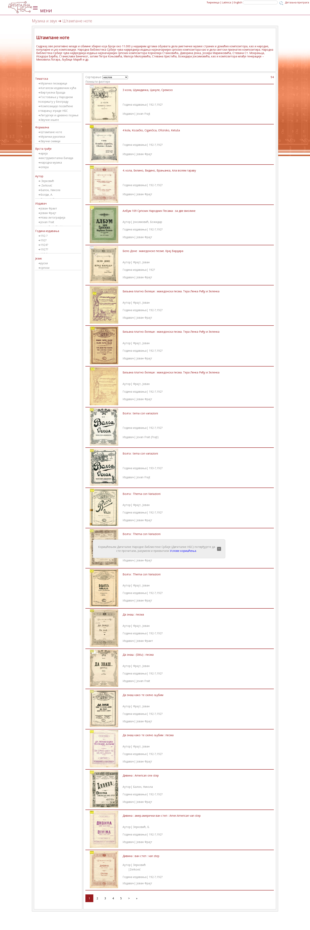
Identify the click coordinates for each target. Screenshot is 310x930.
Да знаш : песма (133, 614)
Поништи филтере (97, 81)
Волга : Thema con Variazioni (142, 494)
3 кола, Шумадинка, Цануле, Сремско (148, 90)
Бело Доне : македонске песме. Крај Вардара (153, 251)
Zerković (46, 185)
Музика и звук (44, 21)
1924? (44, 245)
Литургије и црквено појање (59, 115)
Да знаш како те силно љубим (143, 695)
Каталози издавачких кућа (58, 88)
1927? (44, 249)
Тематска (41, 78)
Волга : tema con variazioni (140, 413)
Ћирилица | (214, 2)
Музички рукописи (53, 136)
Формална (42, 127)
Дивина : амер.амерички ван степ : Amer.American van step (162, 815)
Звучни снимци (50, 141)
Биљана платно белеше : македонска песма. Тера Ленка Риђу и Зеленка (171, 291)
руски (44, 263)
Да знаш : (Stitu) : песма (138, 654)
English (238, 2)
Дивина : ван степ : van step (141, 856)
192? (43, 240)
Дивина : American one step (141, 775)
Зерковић (47, 181)
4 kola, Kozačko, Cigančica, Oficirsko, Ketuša (151, 130)
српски (45, 268)
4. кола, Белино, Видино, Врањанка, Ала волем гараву (159, 170)
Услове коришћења (183, 551)
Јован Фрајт (48, 213)
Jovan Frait (47, 222)
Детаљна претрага (297, 2)
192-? (44, 236)
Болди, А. (47, 194)
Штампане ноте (51, 132)
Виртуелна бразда (53, 92)
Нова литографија (53, 217)
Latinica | (227, 2)
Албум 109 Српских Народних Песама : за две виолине (159, 211)
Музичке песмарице (54, 83)
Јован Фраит (49, 208)
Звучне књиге (50, 120)
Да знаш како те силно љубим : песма (148, 735)
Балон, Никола (50, 190)
